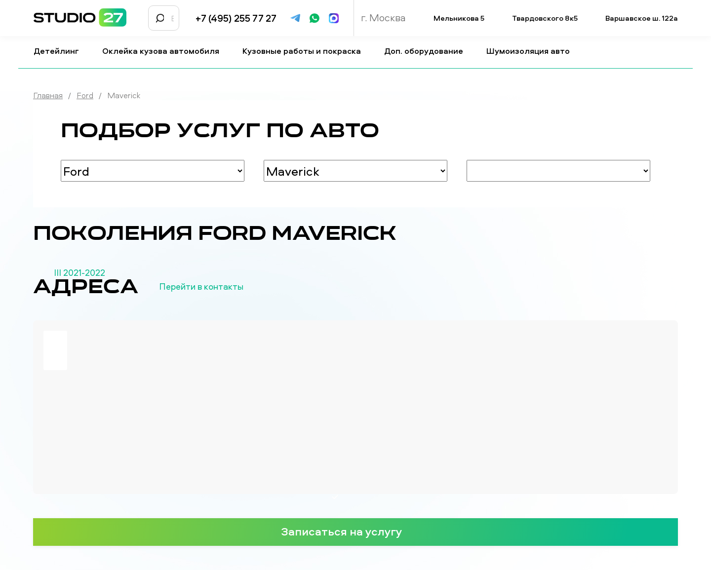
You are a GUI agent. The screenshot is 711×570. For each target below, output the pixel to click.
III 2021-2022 (79, 273)
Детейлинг (60, 50)
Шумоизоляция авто (532, 50)
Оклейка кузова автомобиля (164, 50)
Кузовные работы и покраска (305, 50)
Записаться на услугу (355, 531)
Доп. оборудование (427, 50)
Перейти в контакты (217, 287)
